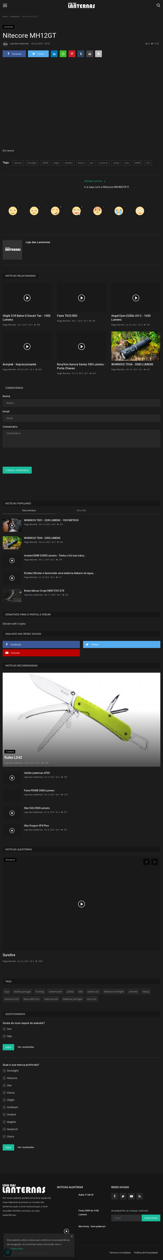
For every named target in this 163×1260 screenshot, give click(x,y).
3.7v (148, 162)
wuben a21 (93, 991)
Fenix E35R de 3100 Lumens (88, 1212)
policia (70, 991)
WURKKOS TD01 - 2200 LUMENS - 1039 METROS (51, 520)
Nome (6, 396)
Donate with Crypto (14, 623)
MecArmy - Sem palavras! (92, 1226)
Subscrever (151, 1218)
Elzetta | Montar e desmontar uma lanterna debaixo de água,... (60, 573)
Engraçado (76, 220)
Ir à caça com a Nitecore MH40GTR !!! (106, 187)
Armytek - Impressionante (19, 364)
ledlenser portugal (72, 999)
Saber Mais (17, 1248)
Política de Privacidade (146, 1252)
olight (56, 162)
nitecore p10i (51, 999)
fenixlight (31, 162)
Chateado (97, 220)
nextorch (103, 162)
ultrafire (69, 162)
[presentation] (30, 457)
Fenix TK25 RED (67, 315)
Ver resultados (26, 1047)
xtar (92, 162)
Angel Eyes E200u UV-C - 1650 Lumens (130, 317)
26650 (137, 162)
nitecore (18, 162)
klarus (81, 162)
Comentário (10, 426)
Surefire (9, 955)
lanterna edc (55, 991)
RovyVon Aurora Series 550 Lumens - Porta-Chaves (81, 366)
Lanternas (14, 16)
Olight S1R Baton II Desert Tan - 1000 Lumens (26, 317)
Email (6, 411)
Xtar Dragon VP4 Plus (36, 825)
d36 (81, 991)
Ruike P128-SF (86, 1194)
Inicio (5, 16)
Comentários (14, 387)
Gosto (13, 220)
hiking (146, 991)
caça (6, 991)
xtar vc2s (91, 999)
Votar (8, 1047)
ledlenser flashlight (114, 991)
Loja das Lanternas (16, 44)
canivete (133, 991)
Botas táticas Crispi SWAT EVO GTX (44, 590)
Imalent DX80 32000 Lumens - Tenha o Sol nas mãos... (55, 555)
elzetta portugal (22, 991)
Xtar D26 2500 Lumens (37, 808)
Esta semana (29, 510)
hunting (40, 991)
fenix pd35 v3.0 (31, 999)
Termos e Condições (120, 1252)
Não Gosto (34, 220)
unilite (116, 162)
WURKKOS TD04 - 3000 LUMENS (132, 364)
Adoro (55, 220)
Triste (119, 220)
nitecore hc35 (11, 999)
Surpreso (140, 220)
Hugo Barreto (9, 324)
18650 (45, 162)
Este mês (81, 510)
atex (127, 162)
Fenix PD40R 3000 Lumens (39, 790)
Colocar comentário (17, 470)
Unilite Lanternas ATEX (37, 773)
